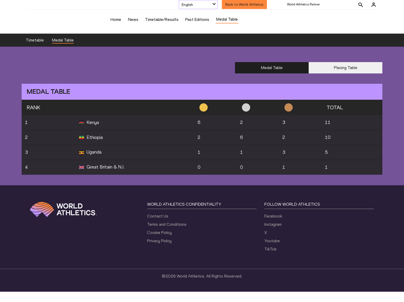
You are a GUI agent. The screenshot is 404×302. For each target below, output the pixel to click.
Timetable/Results (162, 19)
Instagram (273, 234)
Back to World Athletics (244, 4)
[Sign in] (373, 4)
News (133, 19)
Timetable (35, 50)
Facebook (273, 226)
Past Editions (197, 19)
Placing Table (345, 78)
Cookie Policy (159, 242)
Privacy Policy (159, 251)
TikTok (270, 259)
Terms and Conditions (167, 234)
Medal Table (227, 19)
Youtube (272, 251)
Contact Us (157, 226)
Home (116, 19)
